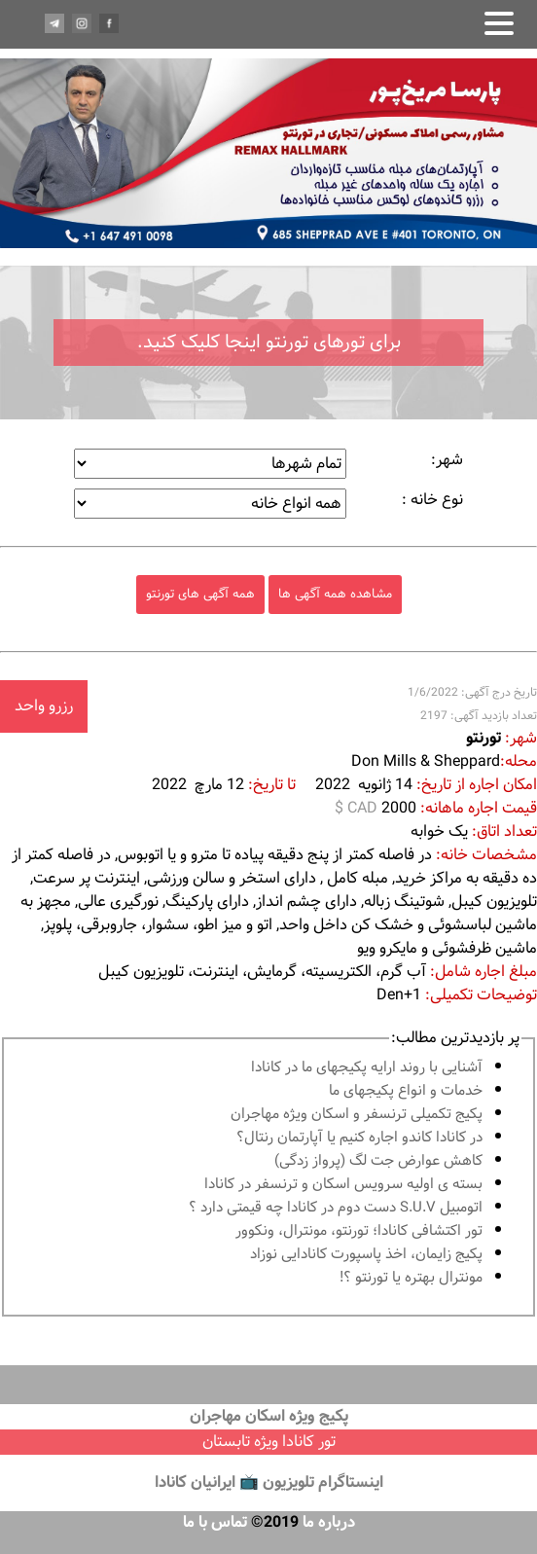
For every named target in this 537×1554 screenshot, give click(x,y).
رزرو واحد (44, 706)
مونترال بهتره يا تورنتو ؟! (411, 1278)
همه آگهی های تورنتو (200, 594)
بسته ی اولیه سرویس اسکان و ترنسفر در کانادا (343, 1185)
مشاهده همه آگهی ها (335, 594)
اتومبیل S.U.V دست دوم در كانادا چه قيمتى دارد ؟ (336, 1208)
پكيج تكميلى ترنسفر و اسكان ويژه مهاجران (357, 1114)
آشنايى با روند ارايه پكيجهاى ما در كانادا (367, 1068)
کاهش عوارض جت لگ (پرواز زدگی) (378, 1161)
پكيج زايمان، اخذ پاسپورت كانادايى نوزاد (366, 1255)
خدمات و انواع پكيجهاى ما (406, 1091)
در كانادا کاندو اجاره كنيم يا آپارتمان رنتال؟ (359, 1138)
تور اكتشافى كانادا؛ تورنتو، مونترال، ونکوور (359, 1231)
